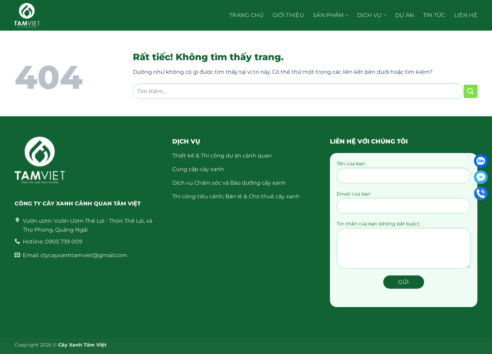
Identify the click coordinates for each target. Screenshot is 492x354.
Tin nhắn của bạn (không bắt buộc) (404, 247)
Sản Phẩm (330, 15)
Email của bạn (404, 204)
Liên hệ (465, 15)
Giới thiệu (288, 15)
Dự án (404, 15)
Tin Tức (434, 15)
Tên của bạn (404, 174)
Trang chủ (246, 15)
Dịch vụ (371, 15)
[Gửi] (470, 91)
